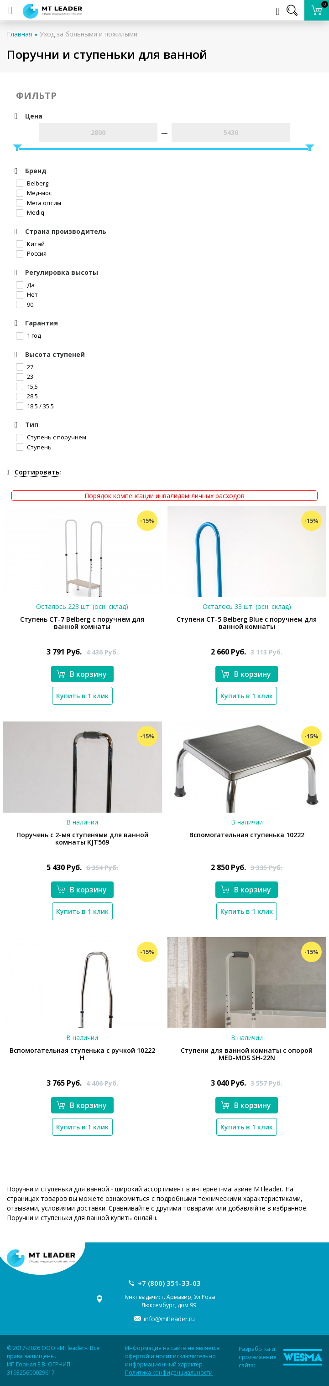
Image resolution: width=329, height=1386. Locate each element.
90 (24, 304)
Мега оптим (38, 203)
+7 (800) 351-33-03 (169, 1283)
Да (25, 285)
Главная (19, 34)
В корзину (82, 674)
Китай (30, 244)
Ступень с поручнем (51, 437)
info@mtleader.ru (169, 1318)
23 (24, 376)
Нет (27, 294)
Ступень (34, 447)
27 (24, 367)
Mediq (30, 212)
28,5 (27, 396)
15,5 (27, 386)
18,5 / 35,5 (35, 406)
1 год (28, 335)
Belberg (32, 183)
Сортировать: (38, 472)
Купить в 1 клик (82, 695)
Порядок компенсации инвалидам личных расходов (164, 495)
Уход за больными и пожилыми (88, 34)
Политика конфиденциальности (169, 1372)
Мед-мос (34, 193)
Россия (31, 253)
